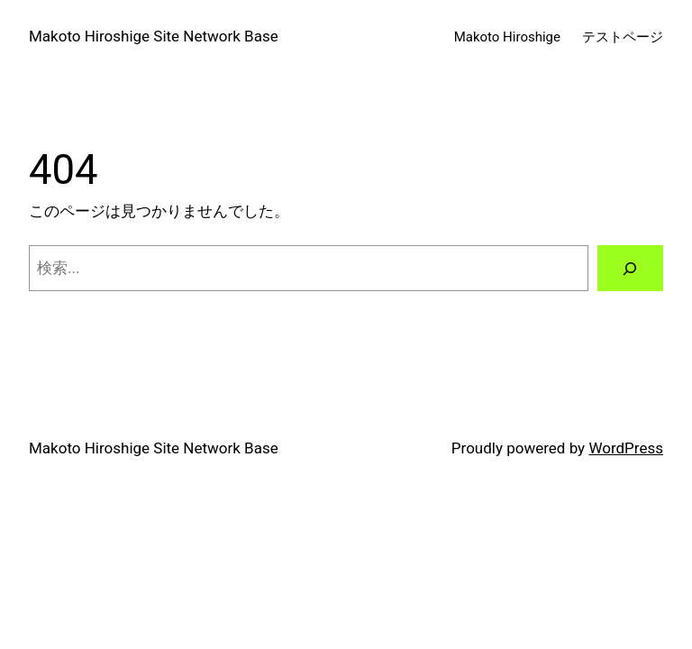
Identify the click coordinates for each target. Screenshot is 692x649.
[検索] (630, 268)
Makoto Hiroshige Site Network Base (153, 36)
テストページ (622, 37)
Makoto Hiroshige (507, 37)
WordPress (625, 448)
